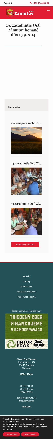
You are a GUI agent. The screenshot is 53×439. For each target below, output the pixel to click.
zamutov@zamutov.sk (26, 398)
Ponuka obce (26, 286)
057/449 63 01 (26, 386)
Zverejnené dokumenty (26, 292)
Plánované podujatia (27, 297)
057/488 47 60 (26, 389)
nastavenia (7, 429)
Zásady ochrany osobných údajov (26, 311)
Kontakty (26, 407)
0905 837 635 (26, 392)
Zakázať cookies (30, 434)
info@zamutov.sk (26, 401)
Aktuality (26, 276)
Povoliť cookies (11, 434)
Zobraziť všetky (25, 245)
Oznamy (26, 281)
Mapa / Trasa (26, 374)
